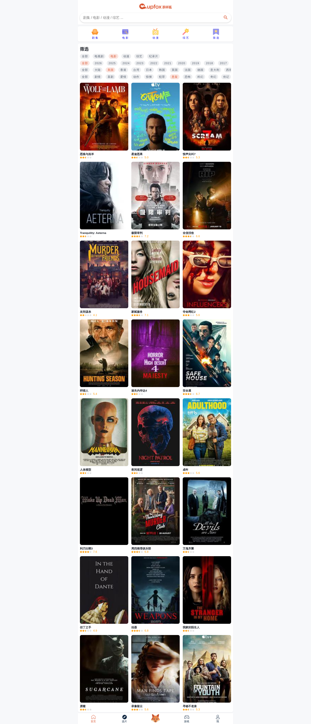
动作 (136, 76)
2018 (209, 63)
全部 (85, 56)
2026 (98, 63)
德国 (200, 69)
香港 (123, 69)
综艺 (139, 56)
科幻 (200, 76)
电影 (114, 56)
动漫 (126, 56)
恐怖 (188, 76)
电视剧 (99, 56)
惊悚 (149, 76)
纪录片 (153, 56)
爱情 (123, 76)
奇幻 (213, 76)
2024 (126, 63)
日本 (149, 69)
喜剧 (111, 76)
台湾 (136, 69)
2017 (223, 63)
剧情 (98, 76)
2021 (167, 63)
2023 (140, 63)
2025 (112, 63)
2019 (195, 63)
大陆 (98, 69)
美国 (111, 69)
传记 (226, 76)
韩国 (162, 69)
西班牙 (230, 69)
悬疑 (175, 76)
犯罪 (162, 76)
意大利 (214, 69)
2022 (153, 63)
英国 (175, 69)
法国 (188, 69)
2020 (181, 63)
